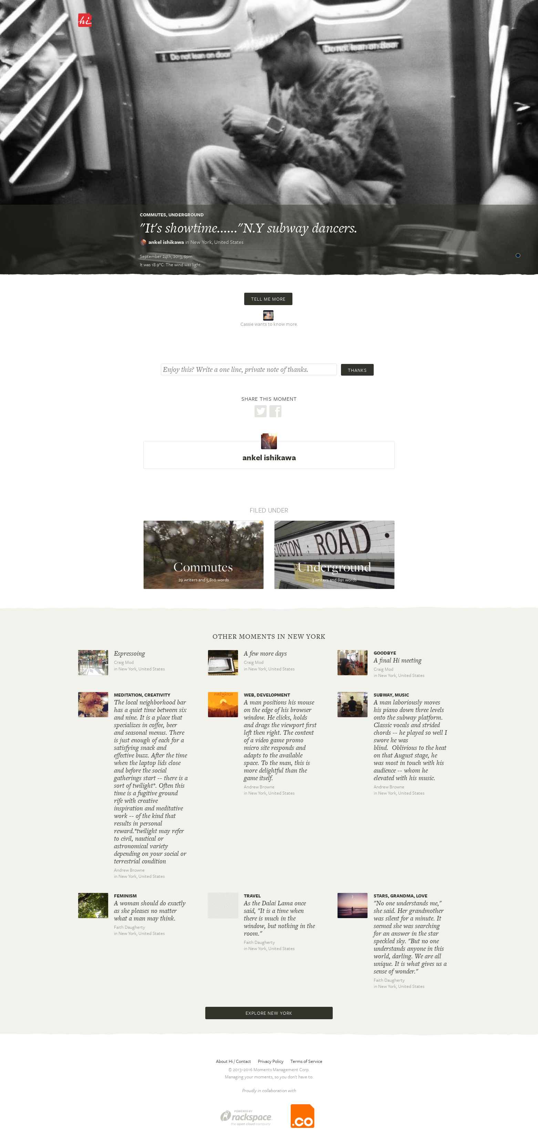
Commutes (153, 214)
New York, (217, 242)
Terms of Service (306, 1061)
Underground (186, 214)
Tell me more (268, 298)
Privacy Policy (270, 1061)
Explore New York (269, 1013)
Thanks (357, 370)
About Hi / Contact (233, 1061)
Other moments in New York (269, 636)
